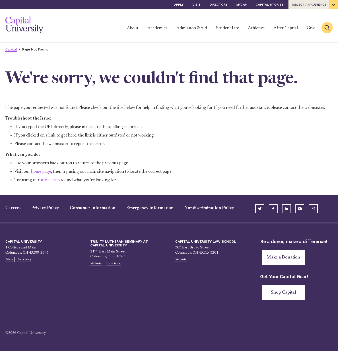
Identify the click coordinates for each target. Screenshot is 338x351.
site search (50, 180)
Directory (218, 4)
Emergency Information (150, 208)
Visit (196, 4)
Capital (11, 49)
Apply (178, 4)
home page (41, 171)
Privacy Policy (45, 208)
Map (9, 259)
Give (311, 28)
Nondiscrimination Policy (209, 208)
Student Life (227, 28)
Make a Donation (283, 257)
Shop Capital (283, 292)
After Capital (286, 28)
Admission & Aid (191, 28)
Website (96, 263)
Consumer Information (92, 208)
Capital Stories (270, 4)
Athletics (256, 28)
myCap (241, 4)
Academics (157, 28)
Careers (13, 208)
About (132, 28)
